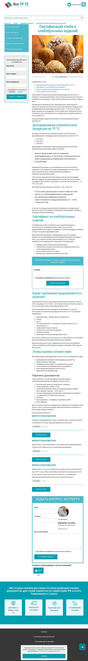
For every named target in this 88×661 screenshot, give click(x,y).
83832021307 (62, 529)
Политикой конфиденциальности (49, 651)
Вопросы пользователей (14, 43)
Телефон (37, 270)
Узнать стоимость (16, 96)
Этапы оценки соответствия (46, 91)
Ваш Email (10, 66)
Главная (44, 632)
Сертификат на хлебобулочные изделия (50, 87)
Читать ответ (41, 435)
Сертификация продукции (44, 641)
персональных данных (62, 278)
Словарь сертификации (14, 38)
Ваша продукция (12, 82)
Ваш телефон (11, 74)
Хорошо (44, 656)
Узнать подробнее (57, 283)
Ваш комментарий (41, 532)
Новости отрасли (12, 32)
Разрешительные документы (44, 637)
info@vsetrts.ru (77, 4)
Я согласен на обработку (52, 278)
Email (36, 507)
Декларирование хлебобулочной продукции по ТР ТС (55, 85)
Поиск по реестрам (12, 27)
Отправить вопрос (46, 557)
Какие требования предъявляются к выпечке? (53, 89)
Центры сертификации (14, 49)
